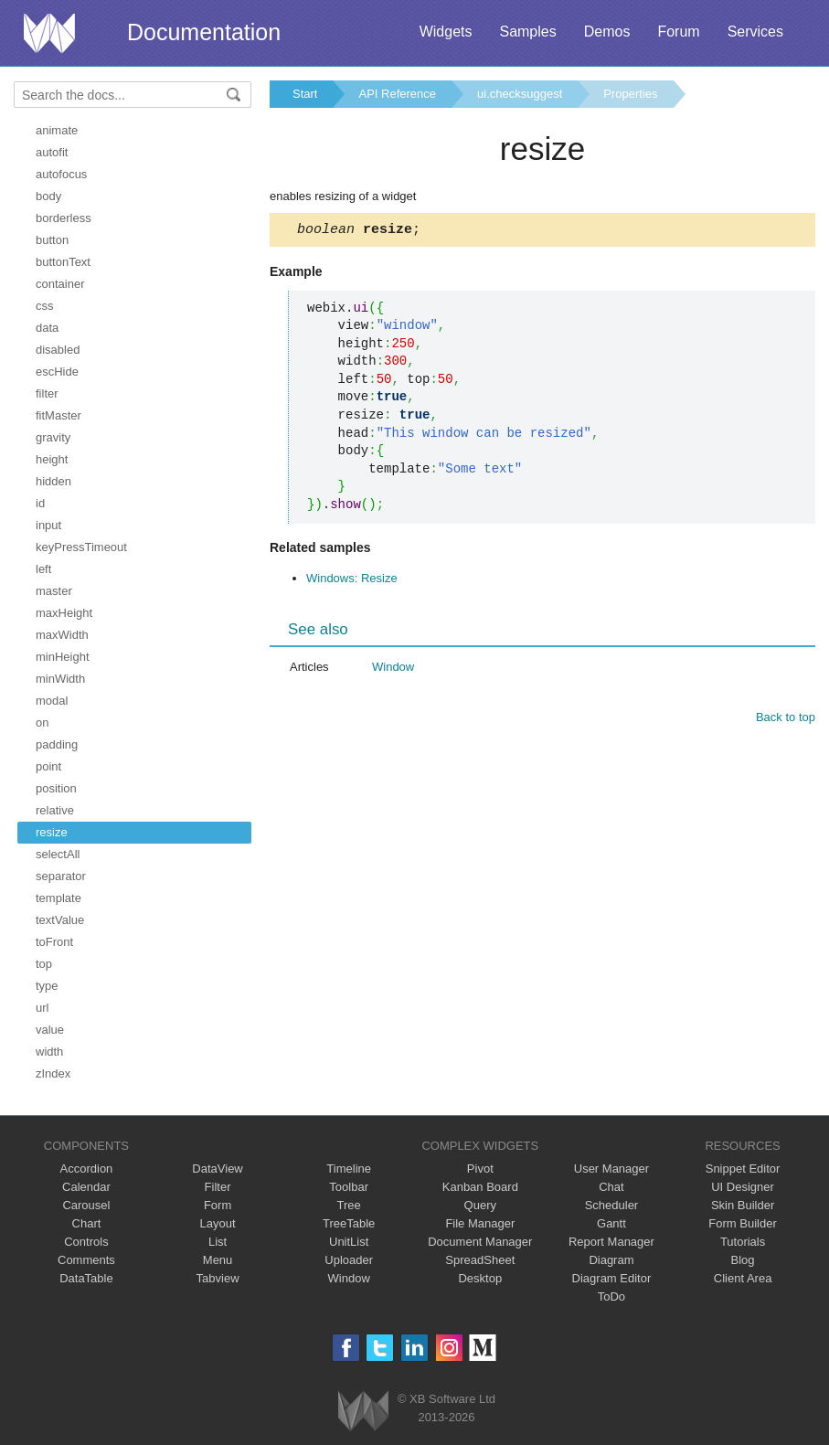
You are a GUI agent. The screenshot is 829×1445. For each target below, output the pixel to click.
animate (57, 130)
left (43, 569)
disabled (58, 349)
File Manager (480, 1223)
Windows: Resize (352, 581)
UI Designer (742, 1187)
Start (304, 94)
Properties (630, 94)
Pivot (480, 1168)
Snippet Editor (743, 1168)
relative (55, 810)
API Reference (397, 94)
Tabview (218, 1278)
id (40, 503)
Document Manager (480, 1241)
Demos (607, 31)
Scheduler (612, 1205)
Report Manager (611, 1241)
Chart (86, 1223)
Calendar (86, 1187)
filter (47, 393)
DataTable (86, 1278)
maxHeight (64, 613)
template (58, 898)
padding (57, 744)
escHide (57, 371)
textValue (60, 920)
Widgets (446, 31)
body (48, 196)
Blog (743, 1260)
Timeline (348, 1168)
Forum (678, 31)
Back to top (785, 720)
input (48, 525)
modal (52, 700)
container (60, 284)
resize (52, 832)
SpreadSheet (480, 1260)
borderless (63, 218)
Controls (86, 1241)
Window (393, 669)
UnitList (348, 1241)
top (44, 964)
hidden (53, 481)
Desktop (480, 1278)
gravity (53, 437)
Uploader (348, 1260)
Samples (527, 31)
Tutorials (742, 1241)
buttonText (63, 262)
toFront (54, 942)
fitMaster (58, 415)
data (47, 328)
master (54, 591)
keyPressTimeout (81, 547)
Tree (349, 1205)
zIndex (53, 1073)
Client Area (743, 1278)
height (52, 459)
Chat (611, 1187)
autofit (52, 152)
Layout (218, 1223)
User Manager (611, 1168)
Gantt (611, 1223)
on (42, 722)
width (49, 1051)
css (45, 306)
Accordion (86, 1168)
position (56, 788)
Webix (363, 1410)
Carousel (86, 1205)
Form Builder (742, 1223)
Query (480, 1205)
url (42, 1008)
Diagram (611, 1260)
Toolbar (348, 1187)
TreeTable (349, 1223)
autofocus (61, 174)
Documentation (204, 32)
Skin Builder (742, 1205)
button (52, 240)
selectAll (58, 854)
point (48, 766)
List (217, 1241)
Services (755, 31)
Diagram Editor (612, 1278)
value (50, 1029)
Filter (218, 1187)
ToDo (611, 1296)
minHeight (63, 657)
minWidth (60, 678)
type (47, 986)
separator (61, 876)
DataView (217, 1168)
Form (217, 1205)
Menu (218, 1260)
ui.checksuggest (519, 94)
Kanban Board (480, 1187)
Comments (86, 1260)
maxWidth (62, 635)
